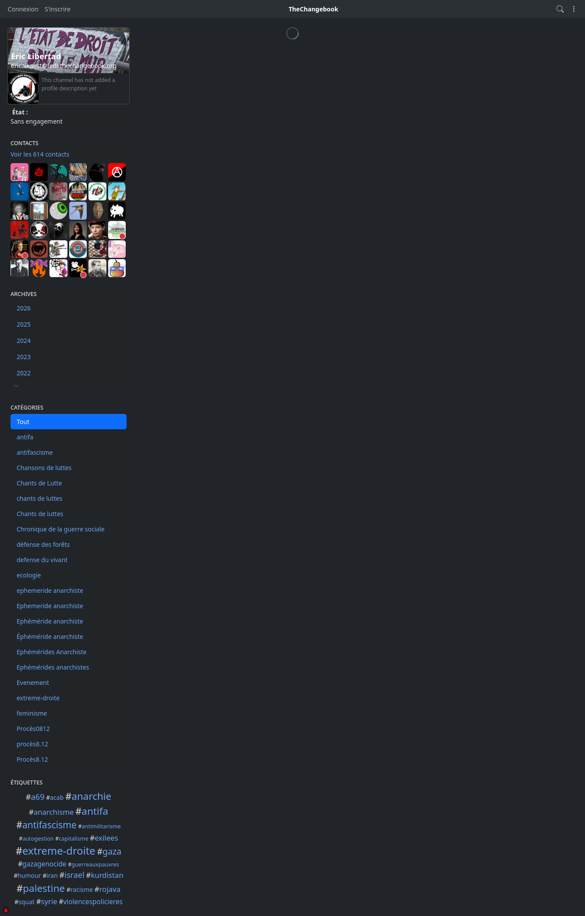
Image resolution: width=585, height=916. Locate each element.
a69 (38, 796)
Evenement (33, 682)
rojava (109, 889)
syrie (49, 901)
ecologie (29, 575)
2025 (24, 324)
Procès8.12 (32, 759)
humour (29, 875)
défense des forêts (43, 544)
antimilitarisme (101, 826)
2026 (24, 308)
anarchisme (54, 812)
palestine (44, 888)
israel (74, 875)
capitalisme (73, 838)
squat (26, 902)
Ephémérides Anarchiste (52, 652)
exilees (106, 838)
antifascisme (35, 452)
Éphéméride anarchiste (50, 636)
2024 (24, 340)
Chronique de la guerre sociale (61, 529)
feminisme (32, 713)
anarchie (91, 796)
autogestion (38, 838)
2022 (24, 373)
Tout (23, 421)
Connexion (23, 9)
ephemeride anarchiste (50, 590)
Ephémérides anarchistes (53, 667)
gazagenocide (44, 864)
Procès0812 (33, 728)
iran (52, 875)
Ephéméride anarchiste (50, 621)
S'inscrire (57, 9)
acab (56, 797)
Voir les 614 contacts (40, 154)
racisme (81, 889)
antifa (25, 437)
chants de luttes (39, 498)
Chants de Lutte (39, 483)
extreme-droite (38, 698)
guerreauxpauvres (95, 864)
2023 (24, 357)
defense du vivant (42, 560)
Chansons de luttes (44, 467)
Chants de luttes (40, 514)
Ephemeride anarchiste (50, 606)
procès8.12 (32, 744)
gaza (111, 851)
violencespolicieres (93, 901)
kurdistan (107, 875)
